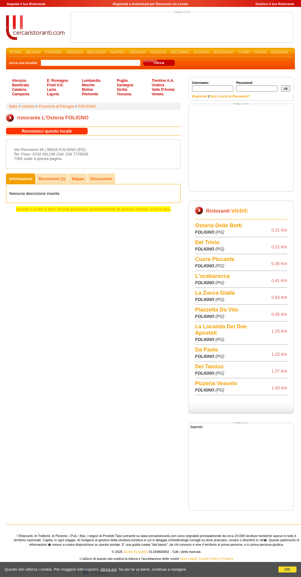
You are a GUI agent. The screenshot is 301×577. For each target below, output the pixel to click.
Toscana (124, 94)
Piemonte (90, 94)
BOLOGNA (96, 52)
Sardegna (125, 85)
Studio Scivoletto (135, 552)
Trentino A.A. (163, 80)
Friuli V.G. (55, 85)
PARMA (150, 61)
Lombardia (91, 80)
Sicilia (122, 89)
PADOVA (201, 52)
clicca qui (108, 569)
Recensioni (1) (52, 178)
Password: (257, 86)
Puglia (122, 80)
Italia (13, 106)
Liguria (53, 94)
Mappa (78, 178)
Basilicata (20, 85)
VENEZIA (74, 52)
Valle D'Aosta (163, 89)
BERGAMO (223, 52)
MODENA (279, 52)
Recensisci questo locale (47, 131)
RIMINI (260, 52)
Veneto (157, 94)
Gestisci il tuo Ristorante (274, 4)
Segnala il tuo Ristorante (26, 4)
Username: (212, 86)
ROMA (15, 52)
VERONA (137, 52)
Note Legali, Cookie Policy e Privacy (207, 558)
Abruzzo (19, 80)
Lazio (51, 89)
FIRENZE (53, 52)
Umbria (158, 85)
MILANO (33, 52)
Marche (88, 85)
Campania (20, 94)
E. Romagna (57, 80)
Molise (87, 89)
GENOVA (158, 52)
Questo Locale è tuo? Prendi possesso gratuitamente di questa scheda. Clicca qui (93, 209)
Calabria (19, 89)
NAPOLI (117, 52)
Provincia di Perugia (56, 106)
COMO (244, 52)
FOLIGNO (87, 106)
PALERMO (179, 52)
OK (287, 569)
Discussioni (101, 178)
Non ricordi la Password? (230, 96)
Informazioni (20, 178)
